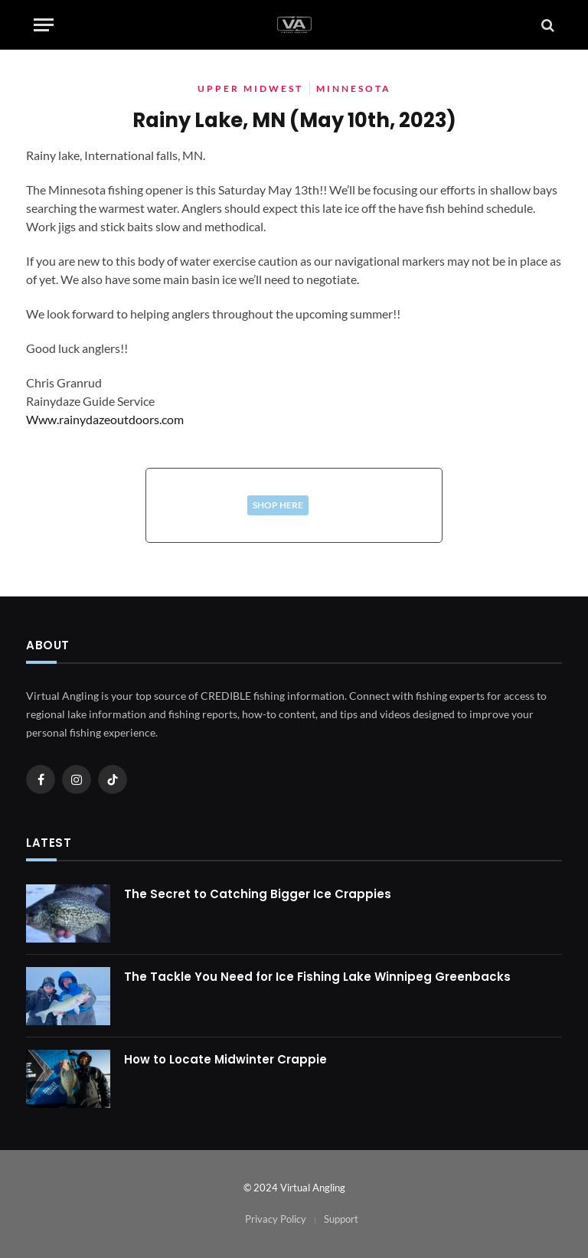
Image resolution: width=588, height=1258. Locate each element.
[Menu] (44, 25)
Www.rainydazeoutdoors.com (105, 419)
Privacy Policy (275, 1219)
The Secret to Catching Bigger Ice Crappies (257, 894)
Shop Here (278, 505)
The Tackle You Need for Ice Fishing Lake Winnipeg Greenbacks (317, 977)
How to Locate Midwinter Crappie (225, 1059)
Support (341, 1219)
